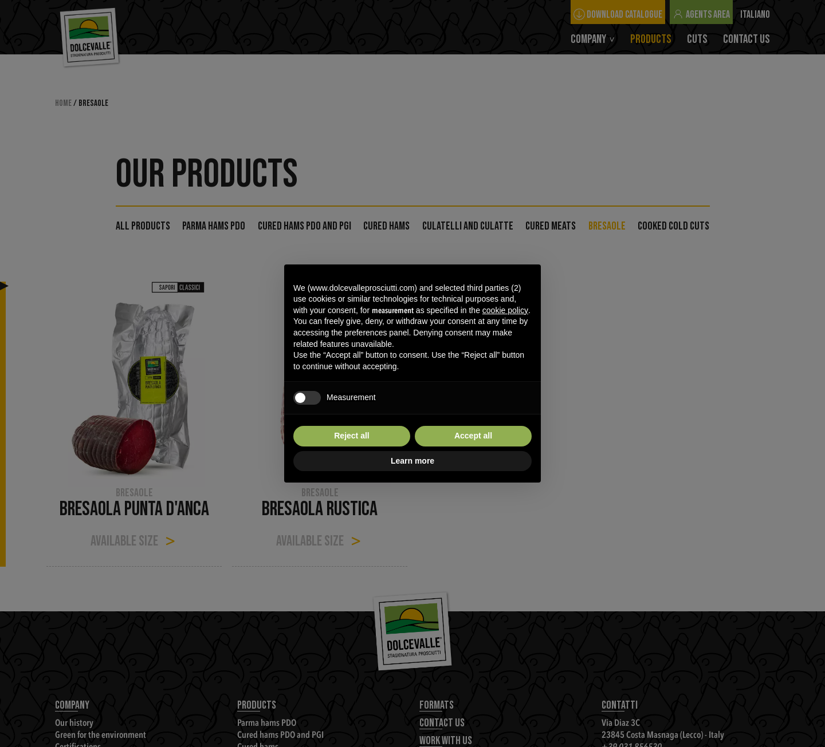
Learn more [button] (412, 460)
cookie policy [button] (505, 310)
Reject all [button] (351, 435)
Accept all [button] (473, 435)
